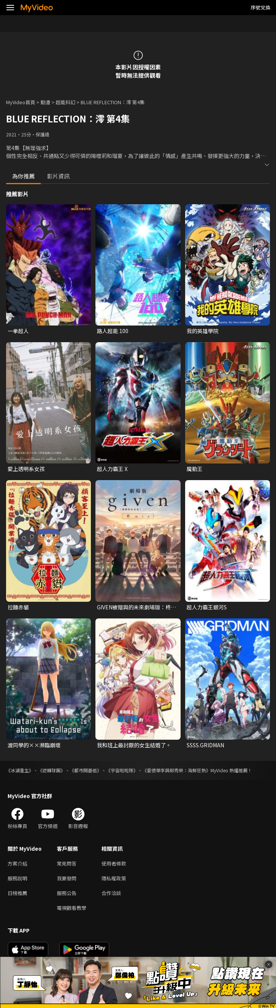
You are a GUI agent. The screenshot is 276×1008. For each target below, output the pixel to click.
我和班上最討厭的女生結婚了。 (134, 745)
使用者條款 (113, 863)
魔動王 (195, 469)
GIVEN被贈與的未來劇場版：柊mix (134, 607)
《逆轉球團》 (51, 770)
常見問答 (66, 863)
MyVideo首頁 (20, 102)
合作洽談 (111, 893)
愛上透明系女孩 (26, 469)
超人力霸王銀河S (207, 607)
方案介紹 (17, 863)
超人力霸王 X (112, 469)
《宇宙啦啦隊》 (122, 770)
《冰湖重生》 (19, 770)
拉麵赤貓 (18, 607)
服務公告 (66, 893)
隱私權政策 (113, 878)
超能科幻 (65, 102)
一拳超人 (18, 331)
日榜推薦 (17, 893)
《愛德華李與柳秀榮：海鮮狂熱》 (176, 770)
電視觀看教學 (71, 907)
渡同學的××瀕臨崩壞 (34, 745)
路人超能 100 (112, 331)
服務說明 (17, 878)
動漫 (45, 102)
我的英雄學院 (202, 331)
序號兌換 (260, 7)
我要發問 (66, 878)
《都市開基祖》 (85, 770)
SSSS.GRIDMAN (205, 745)
